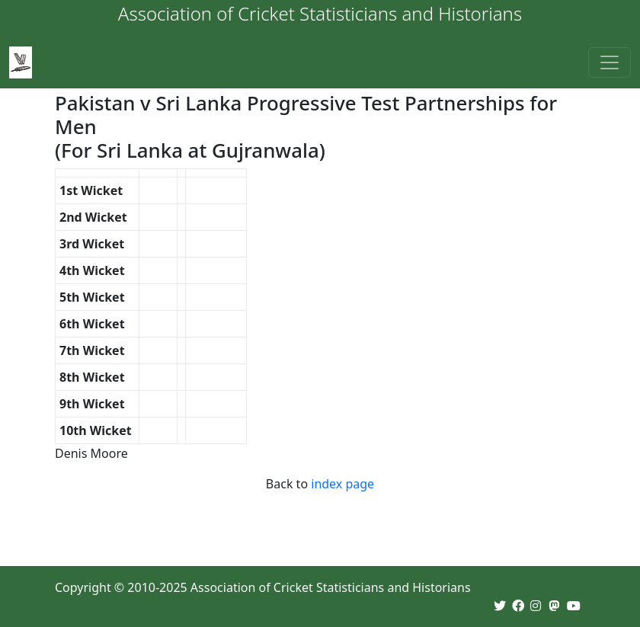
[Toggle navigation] (609, 62)
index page (342, 483)
